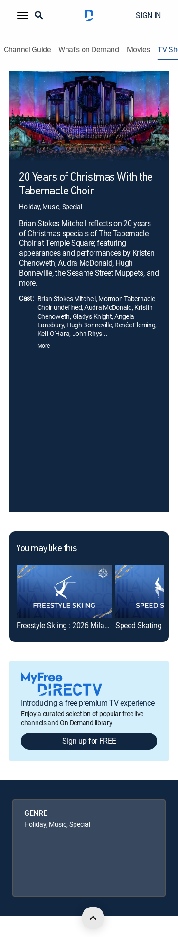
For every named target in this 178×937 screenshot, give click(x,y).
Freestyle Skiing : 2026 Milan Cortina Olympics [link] (91, 625)
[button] (22, 15)
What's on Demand (88, 50)
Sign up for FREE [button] (89, 741)
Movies (138, 50)
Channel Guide (27, 50)
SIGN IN (148, 15)
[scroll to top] (93, 918)
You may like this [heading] (46, 549)
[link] (64, 591)
